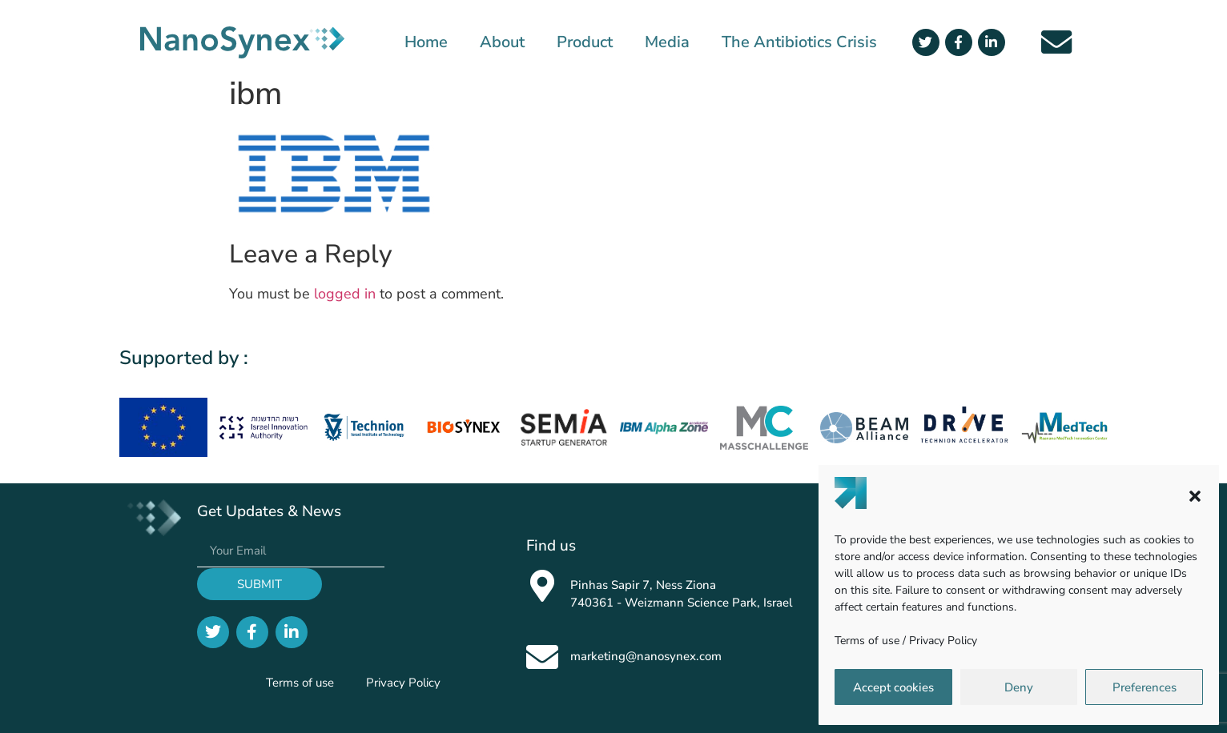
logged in (345, 293)
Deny (1018, 687)
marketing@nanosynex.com (646, 656)
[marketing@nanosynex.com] (542, 657)
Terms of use (867, 640)
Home (426, 42)
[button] (1195, 496)
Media (667, 42)
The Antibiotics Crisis (799, 42)
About (502, 42)
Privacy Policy (943, 640)
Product (585, 42)
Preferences (1144, 687)
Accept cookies (893, 687)
